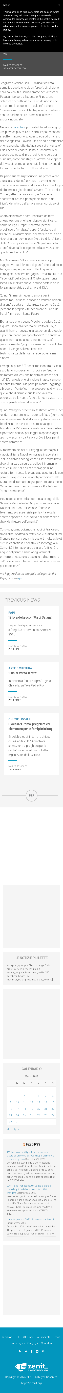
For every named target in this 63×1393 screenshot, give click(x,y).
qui (20, 578)
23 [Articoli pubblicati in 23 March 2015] (10, 1115)
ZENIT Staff (14, 649)
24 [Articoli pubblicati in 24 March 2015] (17, 1115)
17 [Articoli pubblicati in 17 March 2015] (17, 1108)
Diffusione (28, 1337)
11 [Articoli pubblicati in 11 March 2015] (24, 1102)
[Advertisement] (31, 846)
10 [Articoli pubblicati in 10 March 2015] (17, 1102)
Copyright (33, 1343)
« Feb (9, 1129)
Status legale (17, 1343)
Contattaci (47, 1343)
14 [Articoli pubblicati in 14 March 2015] (45, 1102)
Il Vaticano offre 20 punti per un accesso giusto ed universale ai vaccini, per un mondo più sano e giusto (30, 1156)
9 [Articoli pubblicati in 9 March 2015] (10, 1102)
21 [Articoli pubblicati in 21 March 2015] (45, 1108)
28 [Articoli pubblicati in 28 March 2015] (45, 1115)
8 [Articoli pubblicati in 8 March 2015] (52, 1096)
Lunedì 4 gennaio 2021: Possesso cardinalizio (31, 1219)
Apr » (16, 1129)
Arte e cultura (20, 668)
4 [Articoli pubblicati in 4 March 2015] (24, 1096)
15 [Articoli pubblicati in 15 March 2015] (52, 1102)
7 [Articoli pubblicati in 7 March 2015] (45, 1096)
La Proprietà (43, 1337)
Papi (11, 612)
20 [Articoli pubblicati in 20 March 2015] (38, 1108)
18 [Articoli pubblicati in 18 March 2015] (24, 1108)
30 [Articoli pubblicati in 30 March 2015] (10, 1121)
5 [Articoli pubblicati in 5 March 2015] (31, 1096)
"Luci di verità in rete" (22, 673)
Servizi (56, 1337)
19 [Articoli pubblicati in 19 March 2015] (31, 1108)
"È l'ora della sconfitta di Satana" (30, 617)
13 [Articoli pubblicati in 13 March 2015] (38, 1102)
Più (31, 795)
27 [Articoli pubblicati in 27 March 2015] (38, 1115)
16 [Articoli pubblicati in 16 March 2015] (10, 1108)
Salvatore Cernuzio (14, 68)
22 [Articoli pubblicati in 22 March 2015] (52, 1108)
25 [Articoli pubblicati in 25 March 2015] (24, 1115)
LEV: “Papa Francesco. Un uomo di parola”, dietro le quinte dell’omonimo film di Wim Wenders (29, 1189)
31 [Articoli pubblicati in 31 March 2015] (17, 1121)
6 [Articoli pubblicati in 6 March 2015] (38, 1096)
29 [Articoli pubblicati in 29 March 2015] (52, 1115)
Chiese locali (19, 719)
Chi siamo (6, 1337)
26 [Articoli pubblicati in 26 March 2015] (31, 1115)
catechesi (19, 127)
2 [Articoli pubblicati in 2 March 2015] (10, 1096)
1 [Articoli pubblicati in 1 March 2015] (52, 1089)
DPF (17, 1337)
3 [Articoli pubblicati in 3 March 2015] (17, 1096)
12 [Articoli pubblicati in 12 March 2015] (31, 1102)
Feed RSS (33, 1144)
